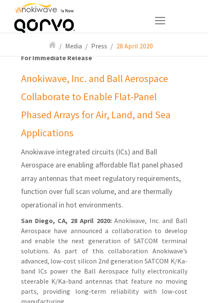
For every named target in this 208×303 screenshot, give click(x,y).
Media (73, 46)
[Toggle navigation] (96, 21)
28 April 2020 (134, 46)
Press (99, 46)
